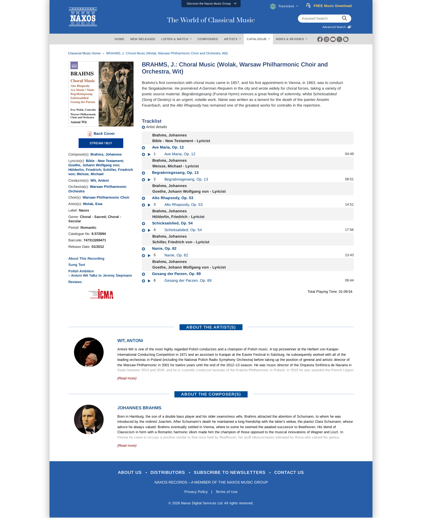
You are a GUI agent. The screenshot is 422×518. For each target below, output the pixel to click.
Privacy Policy (195, 492)
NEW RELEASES (142, 39)
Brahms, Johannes (106, 154)
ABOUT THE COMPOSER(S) (211, 394)
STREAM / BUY (101, 143)
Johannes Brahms (139, 408)
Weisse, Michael (90, 174)
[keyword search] (344, 19)
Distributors (166, 472)
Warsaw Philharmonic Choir (106, 197)
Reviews (75, 282)
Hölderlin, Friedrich (84, 170)
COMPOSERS (208, 39)
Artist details (156, 127)
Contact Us (294, 472)
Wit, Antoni (99, 180)
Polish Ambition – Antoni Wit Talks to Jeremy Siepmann (100, 273)
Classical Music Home (84, 53)
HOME (119, 39)
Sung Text (76, 265)
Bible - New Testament (104, 161)
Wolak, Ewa (92, 204)
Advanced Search (336, 27)
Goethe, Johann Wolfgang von (93, 165)
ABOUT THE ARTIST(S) (211, 327)
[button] (211, 3)
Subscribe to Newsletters (232, 472)
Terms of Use (227, 492)
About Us (125, 472)
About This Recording (86, 258)
